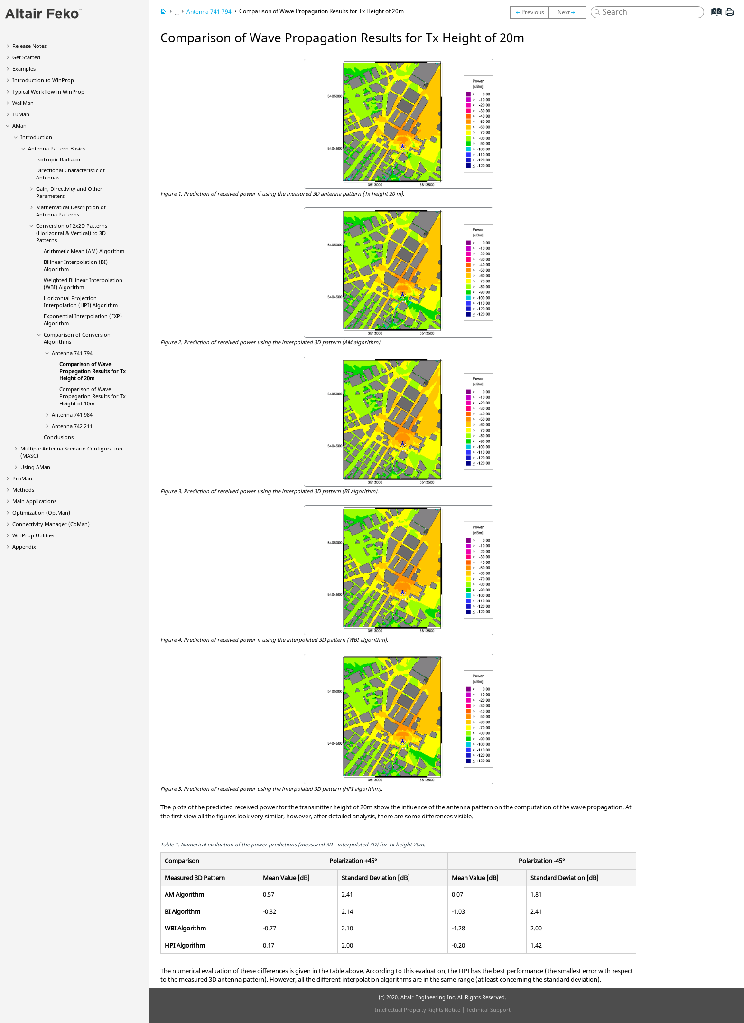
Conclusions (59, 437)
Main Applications (34, 501)
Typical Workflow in (48, 91)
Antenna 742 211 (72, 426)
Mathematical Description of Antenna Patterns (71, 211)
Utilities (33, 535)
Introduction (36, 137)
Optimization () (41, 512)
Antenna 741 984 (72, 414)
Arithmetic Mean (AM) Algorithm (84, 250)
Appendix (24, 546)
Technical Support (488, 1009)
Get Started (26, 57)
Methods (23, 489)
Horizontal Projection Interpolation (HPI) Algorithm (81, 301)
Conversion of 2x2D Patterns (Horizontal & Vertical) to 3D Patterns (71, 233)
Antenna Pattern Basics (56, 148)
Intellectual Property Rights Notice (417, 1009)
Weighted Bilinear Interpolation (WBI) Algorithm (83, 283)
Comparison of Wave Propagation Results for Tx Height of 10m (92, 396)
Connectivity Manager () (51, 523)
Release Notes (29, 45)
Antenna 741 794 (72, 353)
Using (35, 466)
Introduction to (43, 80)
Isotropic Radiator (58, 159)
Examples (24, 68)
